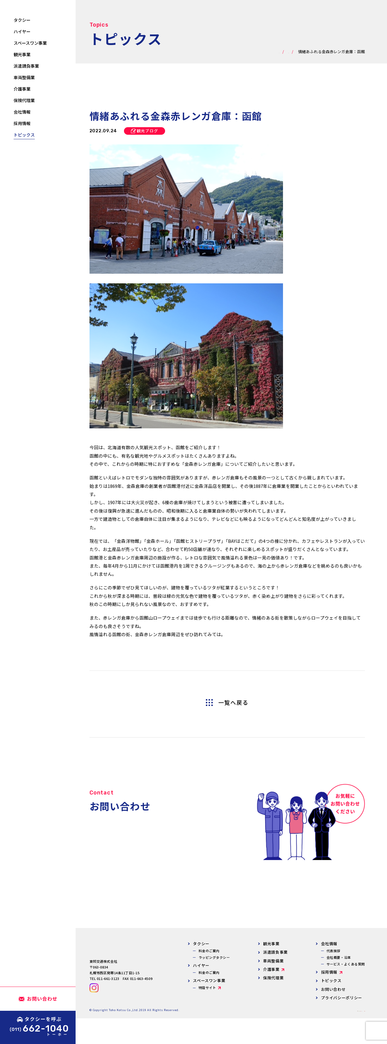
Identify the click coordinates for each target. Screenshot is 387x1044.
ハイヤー (201, 965)
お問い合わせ (333, 989)
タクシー (201, 943)
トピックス (331, 980)
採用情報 (329, 972)
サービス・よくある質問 (346, 964)
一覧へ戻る (233, 703)
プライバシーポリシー (341, 997)
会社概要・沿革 (339, 957)
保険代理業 (273, 978)
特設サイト (207, 987)
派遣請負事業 (275, 952)
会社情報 (329, 943)
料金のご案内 (209, 950)
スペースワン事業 (209, 980)
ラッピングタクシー (214, 957)
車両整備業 (273, 961)
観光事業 (271, 943)
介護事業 (271, 969)
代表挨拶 (333, 950)
